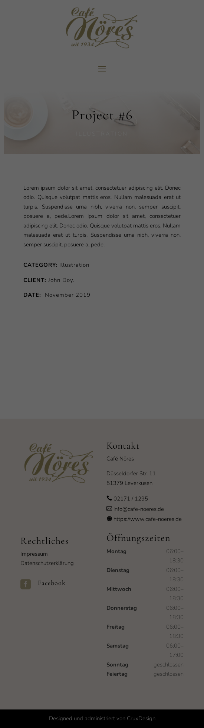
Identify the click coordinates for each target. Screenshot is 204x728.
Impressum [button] (139, 461)
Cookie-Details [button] (68, 461)
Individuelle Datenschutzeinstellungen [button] (102, 445)
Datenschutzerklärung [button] (106, 461)
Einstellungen (21, 358)
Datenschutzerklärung (55, 350)
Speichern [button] (102, 423)
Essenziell (22, 375)
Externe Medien (171, 375)
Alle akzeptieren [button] (102, 401)
